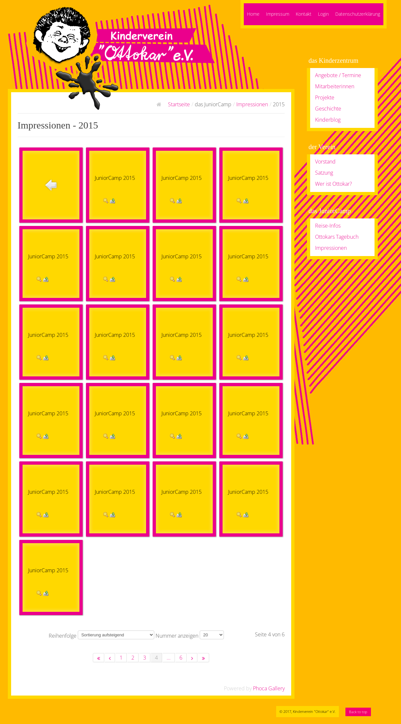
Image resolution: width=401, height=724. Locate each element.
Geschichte (328, 108)
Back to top (358, 711)
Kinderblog (328, 119)
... (169, 657)
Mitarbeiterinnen (334, 86)
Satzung (324, 172)
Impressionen (252, 104)
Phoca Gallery (269, 688)
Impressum (277, 14)
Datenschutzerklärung (357, 14)
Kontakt (303, 14)
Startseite (179, 104)
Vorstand (325, 161)
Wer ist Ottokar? (333, 183)
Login (323, 14)
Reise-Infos (328, 225)
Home (253, 14)
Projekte (324, 97)
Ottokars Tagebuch (337, 236)
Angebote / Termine (338, 75)
